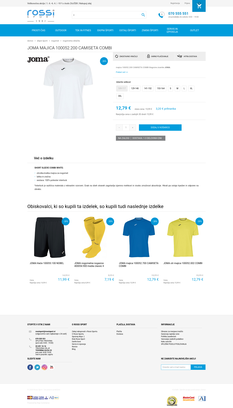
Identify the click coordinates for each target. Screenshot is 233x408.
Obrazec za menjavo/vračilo (172, 331)
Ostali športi (127, 30)
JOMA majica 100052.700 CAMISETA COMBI (138, 264)
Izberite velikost (123, 82)
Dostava (119, 334)
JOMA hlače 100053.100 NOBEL (47, 263)
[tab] (44, 159)
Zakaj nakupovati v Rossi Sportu (84, 331)
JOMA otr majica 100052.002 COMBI (182, 263)
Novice (74, 346)
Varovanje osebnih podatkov (172, 339)
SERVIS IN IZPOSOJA (172, 30)
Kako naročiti (166, 341)
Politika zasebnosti (168, 336)
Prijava (187, 3)
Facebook (30, 367)
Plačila (119, 331)
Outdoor (60, 30)
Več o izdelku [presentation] (43, 158)
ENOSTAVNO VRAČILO (128, 56)
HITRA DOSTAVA (190, 56)
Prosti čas (38, 30)
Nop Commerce (43, 403)
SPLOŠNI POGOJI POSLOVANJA (173, 344)
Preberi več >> (122, 72)
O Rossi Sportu (78, 334)
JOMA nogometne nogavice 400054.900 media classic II (89, 264)
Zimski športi (150, 30)
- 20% (103, 61)
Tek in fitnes (83, 30)
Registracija (175, 3)
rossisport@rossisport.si (45, 331)
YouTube (51, 367)
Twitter (37, 367)
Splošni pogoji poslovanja (189, 390)
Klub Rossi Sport (78, 339)
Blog (73, 349)
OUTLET (194, 30)
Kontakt (175, 390)
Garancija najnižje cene (170, 334)
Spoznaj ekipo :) (78, 336)
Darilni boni (76, 341)
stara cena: (140, 109)
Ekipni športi (105, 30)
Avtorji (203, 390)
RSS (44, 367)
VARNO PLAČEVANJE (159, 56)
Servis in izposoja (79, 344)
